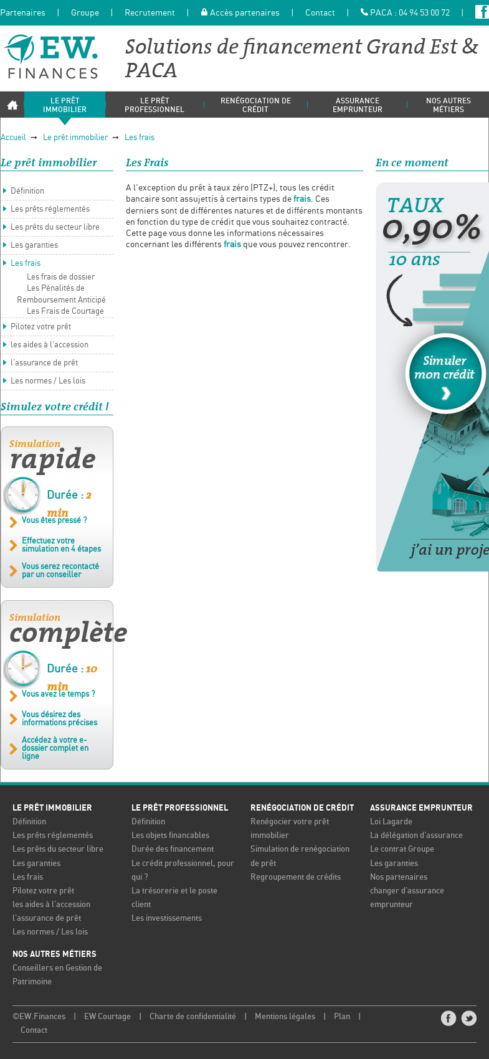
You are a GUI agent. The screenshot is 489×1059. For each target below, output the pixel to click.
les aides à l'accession (49, 346)
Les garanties (34, 247)
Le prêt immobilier (75, 138)
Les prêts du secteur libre (55, 229)
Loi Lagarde (391, 823)
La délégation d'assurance (416, 837)
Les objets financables (170, 837)
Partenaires (22, 13)
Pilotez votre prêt (41, 328)
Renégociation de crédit (302, 808)
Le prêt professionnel (179, 808)
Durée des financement (172, 851)
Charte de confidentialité (193, 1018)
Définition (27, 193)
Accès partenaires (240, 13)
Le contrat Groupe (402, 851)
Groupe (85, 13)
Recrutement (150, 13)
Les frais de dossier (61, 279)
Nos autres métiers (54, 955)
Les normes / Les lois (48, 382)
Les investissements (166, 919)
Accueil (13, 138)
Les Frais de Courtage (65, 312)
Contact (320, 13)
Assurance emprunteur (421, 808)
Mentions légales (285, 1018)
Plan (342, 1018)
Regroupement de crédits (295, 878)
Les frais (139, 138)
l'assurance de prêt (44, 364)
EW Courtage (107, 1018)
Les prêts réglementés (50, 211)
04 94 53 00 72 (424, 13)
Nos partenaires (398, 878)
